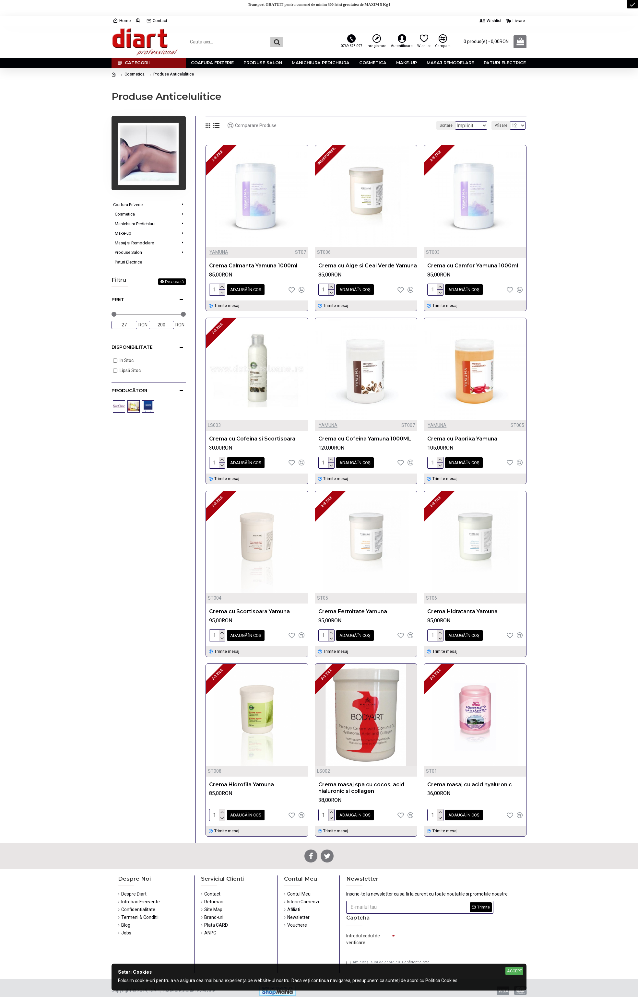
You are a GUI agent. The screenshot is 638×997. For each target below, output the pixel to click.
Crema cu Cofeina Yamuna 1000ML (364, 437)
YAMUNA (218, 252)
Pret (118, 299)
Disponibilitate (132, 347)
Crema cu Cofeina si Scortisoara (252, 437)
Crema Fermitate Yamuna (352, 609)
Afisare (503, 125)
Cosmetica (134, 74)
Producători (129, 390)
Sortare (442, 125)
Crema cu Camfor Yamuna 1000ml (472, 266)
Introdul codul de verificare (363, 934)
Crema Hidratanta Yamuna (462, 609)
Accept (514, 970)
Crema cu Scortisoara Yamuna (249, 609)
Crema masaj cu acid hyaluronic (469, 781)
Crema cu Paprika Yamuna (462, 437)
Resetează (174, 281)
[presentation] (440, 936)
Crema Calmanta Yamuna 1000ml (253, 266)
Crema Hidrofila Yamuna (241, 781)
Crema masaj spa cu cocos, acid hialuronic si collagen (361, 784)
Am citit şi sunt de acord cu (388, 959)
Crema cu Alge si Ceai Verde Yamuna (367, 266)
